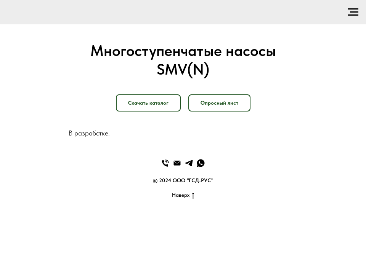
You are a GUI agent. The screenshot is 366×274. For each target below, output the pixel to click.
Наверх (183, 195)
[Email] (177, 163)
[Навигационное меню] (353, 12)
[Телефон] (165, 163)
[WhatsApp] (200, 163)
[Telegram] (189, 163)
